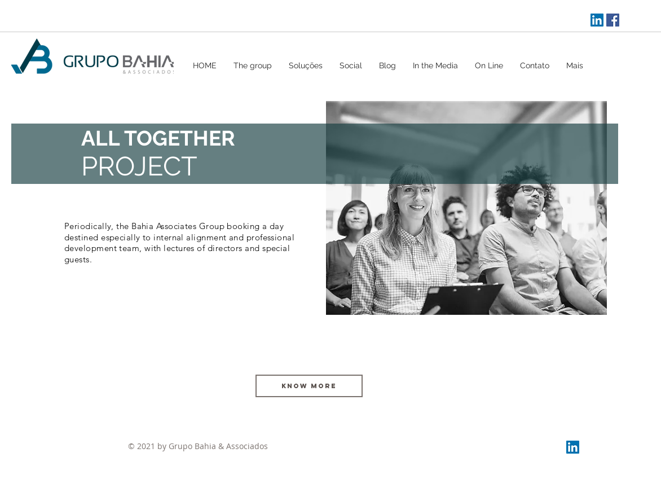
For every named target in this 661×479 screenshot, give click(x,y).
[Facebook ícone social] (612, 20)
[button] (305, 65)
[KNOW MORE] (309, 386)
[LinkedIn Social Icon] (597, 20)
